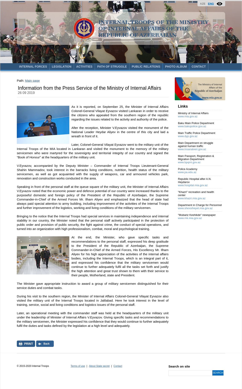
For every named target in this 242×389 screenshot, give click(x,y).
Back (46, 343)
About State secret (99, 366)
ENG (211, 3)
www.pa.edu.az (187, 172)
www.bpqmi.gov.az (189, 162)
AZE (202, 3)
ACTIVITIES (84, 66)
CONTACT (199, 66)
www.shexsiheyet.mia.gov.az (195, 208)
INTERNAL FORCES (33, 66)
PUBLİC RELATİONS (146, 66)
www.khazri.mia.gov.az (191, 198)
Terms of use (78, 366)
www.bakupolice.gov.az (192, 126)
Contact (117, 366)
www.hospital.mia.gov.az (193, 185)
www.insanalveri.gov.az (192, 149)
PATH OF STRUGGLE (112, 66)
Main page (32, 80)
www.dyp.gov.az (187, 136)
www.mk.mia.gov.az (190, 218)
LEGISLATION (61, 66)
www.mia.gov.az (187, 116)
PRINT (28, 343)
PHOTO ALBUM (176, 66)
